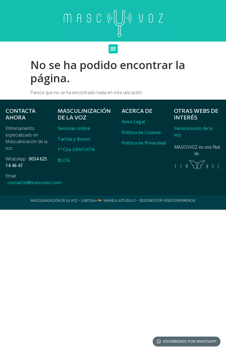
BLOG (64, 160)
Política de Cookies (141, 132)
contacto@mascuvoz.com (34, 182)
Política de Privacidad (144, 143)
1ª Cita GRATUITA (76, 149)
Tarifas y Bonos (74, 139)
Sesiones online (74, 128)
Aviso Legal (133, 122)
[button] (113, 48)
